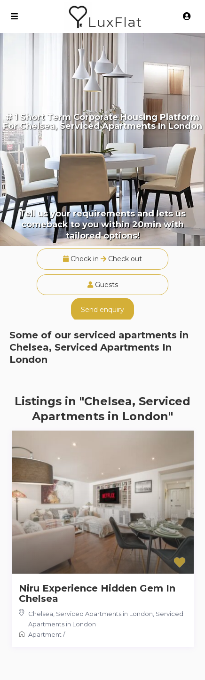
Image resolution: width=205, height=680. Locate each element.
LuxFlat (115, 22)
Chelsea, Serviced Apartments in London (90, 613)
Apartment (45, 634)
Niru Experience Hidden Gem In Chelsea (97, 593)
